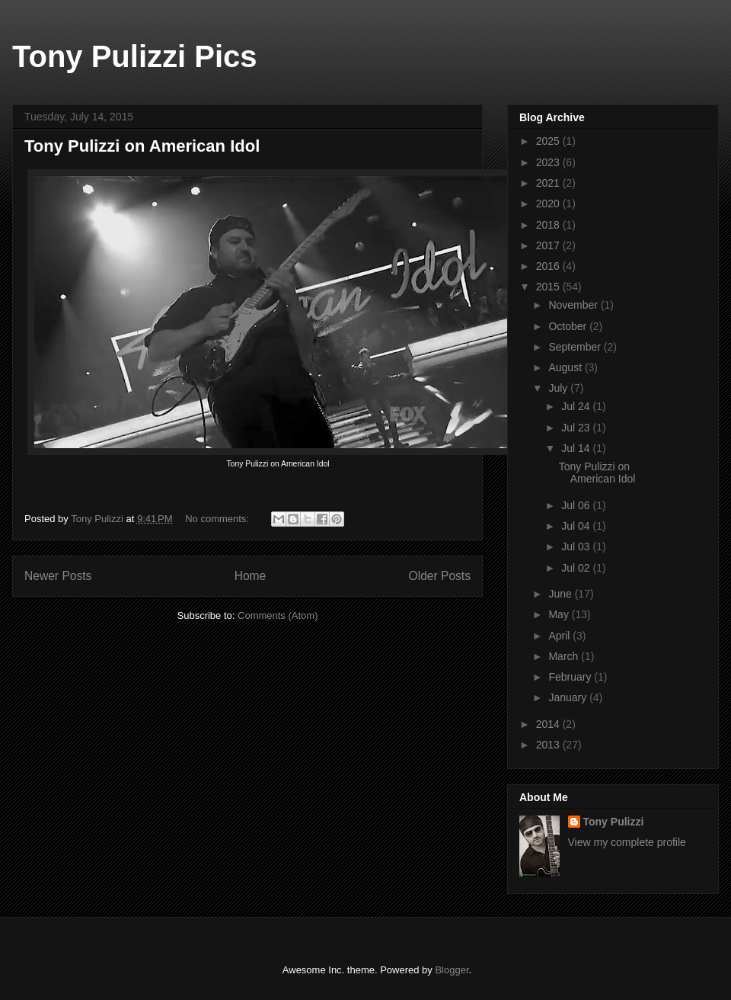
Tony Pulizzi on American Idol (142, 145)
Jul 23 (576, 427)
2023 (549, 162)
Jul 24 (576, 406)
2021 (549, 183)
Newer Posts (57, 575)
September (575, 347)
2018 (549, 225)
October (568, 326)
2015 (549, 286)
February (571, 677)
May (559, 614)
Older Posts (440, 575)
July (559, 388)
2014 (549, 724)
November (574, 305)
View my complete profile (627, 842)
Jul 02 (576, 568)
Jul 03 (576, 546)
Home (251, 575)
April (560, 636)
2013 (549, 745)
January (568, 697)
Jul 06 (576, 505)
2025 (549, 141)
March (564, 656)
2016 (549, 266)
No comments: (218, 518)
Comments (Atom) (278, 615)
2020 (549, 203)
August (566, 367)
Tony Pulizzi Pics (134, 56)
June (561, 594)
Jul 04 (576, 526)
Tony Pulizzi (613, 822)
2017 (549, 245)
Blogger (451, 970)
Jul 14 (576, 448)
